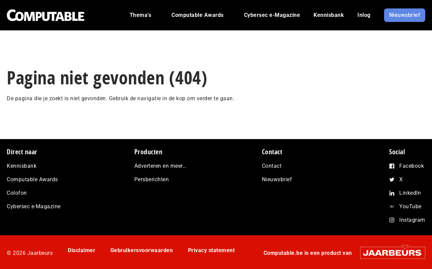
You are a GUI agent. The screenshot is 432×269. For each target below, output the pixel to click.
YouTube (410, 206)
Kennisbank (21, 166)
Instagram (412, 220)
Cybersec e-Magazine (34, 206)
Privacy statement (211, 250)
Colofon (17, 193)
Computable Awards (32, 179)
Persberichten (151, 179)
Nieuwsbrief (277, 179)
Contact (272, 166)
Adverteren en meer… (160, 166)
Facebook (411, 166)
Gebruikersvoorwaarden (141, 250)
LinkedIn (410, 193)
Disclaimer (81, 250)
